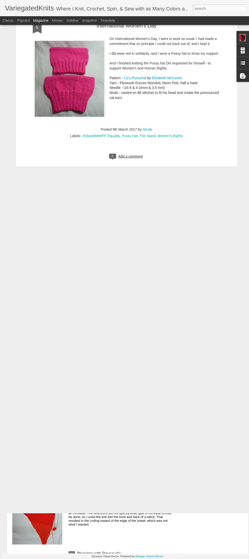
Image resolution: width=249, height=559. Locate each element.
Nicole (147, 67)
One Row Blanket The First (101, 440)
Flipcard (23, 20)
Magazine (41, 20)
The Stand (148, 73)
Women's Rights (170, 73)
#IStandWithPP (94, 73)
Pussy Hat (130, 73)
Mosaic (57, 20)
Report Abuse (154, 556)
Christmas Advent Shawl (99, 383)
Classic (8, 20)
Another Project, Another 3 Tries (105, 497)
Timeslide (107, 20)
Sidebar (73, 20)
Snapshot (89, 20)
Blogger (140, 556)
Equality (114, 73)
